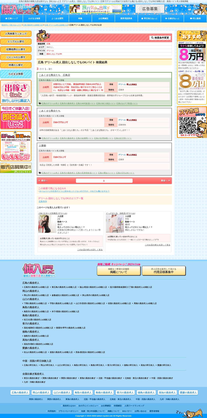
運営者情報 (154, 411)
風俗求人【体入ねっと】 (11, 25)
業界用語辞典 (126, 18)
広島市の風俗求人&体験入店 (36, 287)
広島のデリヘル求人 (50, 103)
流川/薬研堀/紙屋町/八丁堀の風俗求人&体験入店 (131, 287)
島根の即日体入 (97, 365)
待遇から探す (16, 65)
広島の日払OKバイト (125, 173)
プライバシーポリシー (68, 411)
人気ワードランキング (134, 406)
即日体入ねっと (149, 18)
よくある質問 (57, 18)
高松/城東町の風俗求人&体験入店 (38, 328)
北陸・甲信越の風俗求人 (94, 399)
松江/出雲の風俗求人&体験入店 (37, 320)
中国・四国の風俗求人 (145, 399)
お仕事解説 (103, 18)
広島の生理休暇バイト (104, 138)
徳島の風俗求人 (146, 392)
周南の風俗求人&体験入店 (145, 303)
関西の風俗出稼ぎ (69, 378)
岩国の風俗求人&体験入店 (119, 303)
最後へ (166, 180)
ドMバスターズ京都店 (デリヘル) (52, 213)
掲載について (113, 411)
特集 (80, 18)
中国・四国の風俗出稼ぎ (162, 378)
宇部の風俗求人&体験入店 (61, 303)
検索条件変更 (160, 37)
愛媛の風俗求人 (188, 392)
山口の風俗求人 (62, 392)
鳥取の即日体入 (81, 365)
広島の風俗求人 (20, 392)
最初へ (43, 180)
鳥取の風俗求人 (83, 392)
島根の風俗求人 (104, 392)
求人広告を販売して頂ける (163, 271)
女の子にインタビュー (88, 406)
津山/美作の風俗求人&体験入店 (95, 295)
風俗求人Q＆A (69, 406)
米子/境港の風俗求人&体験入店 (65, 311)
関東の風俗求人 (36, 399)
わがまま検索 (34, 18)
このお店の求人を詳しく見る (90, 250)
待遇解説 (118, 406)
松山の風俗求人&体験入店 (35, 352)
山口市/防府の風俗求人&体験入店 (90, 303)
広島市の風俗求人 (67, 103)
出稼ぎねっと (172, 18)
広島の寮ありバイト (107, 173)
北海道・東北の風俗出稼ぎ (136, 378)
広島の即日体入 (31, 365)
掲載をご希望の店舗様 (118, 271)
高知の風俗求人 (167, 392)
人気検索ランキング (16, 33)
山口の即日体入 (64, 365)
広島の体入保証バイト (106, 103)
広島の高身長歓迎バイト (86, 173)
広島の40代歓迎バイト (86, 103)
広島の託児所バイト (123, 138)
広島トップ (11, 18)
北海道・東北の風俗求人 (120, 399)
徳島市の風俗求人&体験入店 (36, 336)
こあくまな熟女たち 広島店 (54, 75)
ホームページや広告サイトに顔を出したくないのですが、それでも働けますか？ (74, 191)
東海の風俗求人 (72, 399)
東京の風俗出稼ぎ (32, 378)
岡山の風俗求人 (41, 392)
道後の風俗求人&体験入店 (61, 352)
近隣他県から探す (15, 49)
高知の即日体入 (147, 365)
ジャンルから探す (15, 57)
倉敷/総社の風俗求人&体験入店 (65, 295)
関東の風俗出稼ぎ (50, 378)
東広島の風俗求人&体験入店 (64, 287)
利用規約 (52, 411)
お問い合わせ (140, 411)
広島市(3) (43, 201)
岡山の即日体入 (47, 365)
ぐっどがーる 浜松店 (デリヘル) (120, 213)
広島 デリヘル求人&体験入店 (56, 25)
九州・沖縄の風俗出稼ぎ (34, 382)
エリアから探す (15, 41)
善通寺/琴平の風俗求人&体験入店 (70, 328)
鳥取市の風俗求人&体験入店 (36, 311)
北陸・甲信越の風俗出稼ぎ (110, 378)
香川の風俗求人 (125, 392)
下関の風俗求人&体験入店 (35, 303)
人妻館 (42, 145)
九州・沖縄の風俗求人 (169, 399)
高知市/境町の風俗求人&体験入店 (38, 344)
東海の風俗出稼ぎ (87, 378)
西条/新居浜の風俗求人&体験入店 (90, 352)
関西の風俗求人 (54, 399)
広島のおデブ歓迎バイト (127, 103)
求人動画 (195, 18)
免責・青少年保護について (93, 411)
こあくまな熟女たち (49, 111)
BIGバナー (127, 411)
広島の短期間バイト (85, 138)
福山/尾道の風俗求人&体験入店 (93, 287)
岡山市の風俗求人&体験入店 (36, 295)
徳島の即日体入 (131, 365)
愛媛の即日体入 (164, 365)
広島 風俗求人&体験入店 (33, 25)
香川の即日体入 (114, 365)
